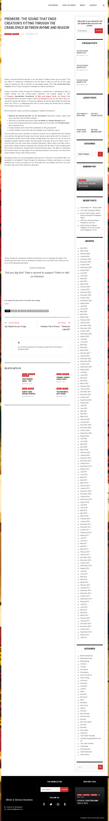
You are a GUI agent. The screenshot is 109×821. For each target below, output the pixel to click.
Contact (93, 5)
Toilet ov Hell (90, 818)
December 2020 (85, 425)
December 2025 (85, 259)
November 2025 (85, 262)
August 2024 (84, 303)
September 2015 (86, 599)
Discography (84, 672)
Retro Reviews (85, 716)
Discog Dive (84, 669)
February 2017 (85, 552)
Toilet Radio (84, 746)
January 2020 (85, 455)
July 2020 (83, 438)
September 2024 (86, 300)
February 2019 (85, 485)
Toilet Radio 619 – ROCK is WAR (91, 207)
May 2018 (83, 510)
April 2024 (83, 314)
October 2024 (85, 298)
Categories (53, 5)
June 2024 (83, 309)
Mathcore (22, 311)
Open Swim (84, 705)
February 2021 (85, 419)
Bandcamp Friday (86, 658)
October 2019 (85, 463)
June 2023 (83, 342)
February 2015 (85, 618)
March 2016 (84, 582)
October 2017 (85, 530)
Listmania (83, 686)
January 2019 (85, 488)
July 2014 (83, 637)
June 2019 (83, 474)
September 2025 (86, 267)
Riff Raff (83, 725)
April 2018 (83, 513)
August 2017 (84, 535)
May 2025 (83, 278)
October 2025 (85, 265)
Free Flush (83, 680)
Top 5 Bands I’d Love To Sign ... (16, 326)
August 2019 (84, 469)
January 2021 (85, 422)
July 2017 (83, 538)
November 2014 (85, 626)
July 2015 (83, 604)
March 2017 (84, 549)
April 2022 (83, 381)
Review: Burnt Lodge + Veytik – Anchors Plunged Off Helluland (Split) (90, 215)
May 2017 (83, 543)
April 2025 (83, 281)
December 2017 (85, 524)
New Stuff (8, 34)
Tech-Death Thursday (87, 736)
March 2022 (84, 383)
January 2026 (85, 256)
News (82, 700)
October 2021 (85, 397)
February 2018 (85, 519)
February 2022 (85, 386)
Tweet (6, 303)
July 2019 (83, 472)
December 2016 (85, 557)
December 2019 (85, 458)
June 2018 (83, 508)
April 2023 (83, 347)
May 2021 (83, 411)
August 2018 (84, 502)
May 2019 (83, 477)
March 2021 (84, 416)
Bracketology (84, 661)
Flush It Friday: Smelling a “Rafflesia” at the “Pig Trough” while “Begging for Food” (90, 228)
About (82, 5)
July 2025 (83, 273)
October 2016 (85, 563)
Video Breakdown (86, 752)
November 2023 (85, 328)
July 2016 (83, 571)
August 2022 (84, 369)
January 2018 (85, 521)
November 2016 (85, 560)
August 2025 (84, 270)
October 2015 (85, 596)
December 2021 (85, 392)
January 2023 (85, 356)
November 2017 (85, 527)
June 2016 (83, 574)
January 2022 (85, 389)
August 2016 (84, 568)
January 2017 (85, 554)
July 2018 (83, 505)
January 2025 (85, 289)
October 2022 (85, 364)
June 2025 (83, 276)
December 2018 (85, 491)
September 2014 (86, 632)
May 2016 (83, 577)
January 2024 (85, 323)
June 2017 (83, 541)
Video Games (84, 754)
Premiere (15, 34)
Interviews (83, 683)
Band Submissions (86, 656)
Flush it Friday (84, 678)
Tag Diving (83, 733)
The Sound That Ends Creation (37, 311)
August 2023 (84, 336)
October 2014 (85, 629)
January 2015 (85, 621)
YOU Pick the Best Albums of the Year (82, 82)
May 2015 (83, 610)
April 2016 (83, 579)
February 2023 (85, 353)
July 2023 (83, 339)
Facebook (32, 268)
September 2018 (86, 499)
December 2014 (85, 623)
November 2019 (85, 461)
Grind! (14, 311)
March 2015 (84, 615)
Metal (24, 374)
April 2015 (83, 612)
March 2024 (84, 317)
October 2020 (85, 430)
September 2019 (86, 466)
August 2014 (84, 635)
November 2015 (85, 593)
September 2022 (86, 367)
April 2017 (83, 546)
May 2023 (83, 345)
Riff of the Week (85, 722)
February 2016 (85, 585)
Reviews (31, 388)
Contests (83, 664)
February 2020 (85, 452)
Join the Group (69, 5)
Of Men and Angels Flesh (45, 96)
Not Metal (83, 702)
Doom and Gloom (86, 675)
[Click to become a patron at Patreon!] (37, 288)
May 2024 (83, 311)
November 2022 (85, 361)
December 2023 (85, 325)
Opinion (65, 388)
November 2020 (85, 427)
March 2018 (84, 516)
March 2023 (84, 350)
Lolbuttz (83, 689)
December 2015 (85, 590)
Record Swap (84, 713)
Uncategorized (85, 749)
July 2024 (83, 306)
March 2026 (84, 251)
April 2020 (83, 447)
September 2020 (86, 433)
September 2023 (86, 334)
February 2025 (85, 287)
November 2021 (85, 394)
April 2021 (83, 414)
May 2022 (83, 378)
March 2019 (84, 483)
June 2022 (83, 375)
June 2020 (83, 441)
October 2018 (85, 496)
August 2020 (84, 436)
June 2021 (83, 408)
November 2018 (85, 494)
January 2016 (85, 588)
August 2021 (84, 403)
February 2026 (85, 254)
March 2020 (84, 450)
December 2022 (85, 358)
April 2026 (83, 248)
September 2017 (86, 532)
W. (23, 34)
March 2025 (84, 284)
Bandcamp (41, 268)
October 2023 (85, 331)
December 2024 (85, 292)
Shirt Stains (84, 730)
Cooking (83, 667)
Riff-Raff (83, 727)
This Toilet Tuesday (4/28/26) (90, 210)
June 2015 (83, 607)
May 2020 (83, 444)
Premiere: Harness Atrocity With (63, 379)
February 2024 (85, 320)
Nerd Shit (83, 694)
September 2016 (86, 565)
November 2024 (85, 295)
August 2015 (84, 601)
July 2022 (83, 372)
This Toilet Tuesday (86, 743)
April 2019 (83, 480)
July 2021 (83, 405)
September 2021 (86, 400)
